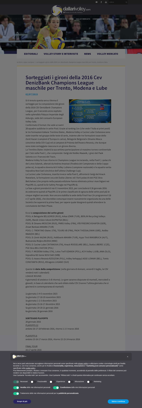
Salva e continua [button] (118, 401)
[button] (128, 357)
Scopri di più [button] (22, 401)
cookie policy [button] (30, 368)
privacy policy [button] (83, 363)
